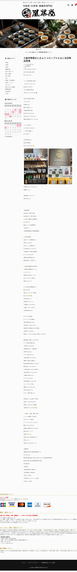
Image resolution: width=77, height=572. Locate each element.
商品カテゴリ (34, 53)
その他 (6, 95)
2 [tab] (38, 49)
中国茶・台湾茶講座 (9, 81)
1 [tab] (36, 49)
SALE (23, 53)
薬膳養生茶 (7, 70)
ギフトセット (8, 86)
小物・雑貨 (7, 77)
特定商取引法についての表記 (48, 564)
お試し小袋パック (9, 72)
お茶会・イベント (9, 84)
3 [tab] (40, 49)
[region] (38, 33)
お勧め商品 (7, 92)
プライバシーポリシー (33, 564)
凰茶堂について (59, 53)
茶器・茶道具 (8, 75)
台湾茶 (6, 66)
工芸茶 (6, 68)
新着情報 (46, 53)
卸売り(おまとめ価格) (10, 88)
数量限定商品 (8, 90)
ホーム (14, 53)
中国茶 (6, 64)
